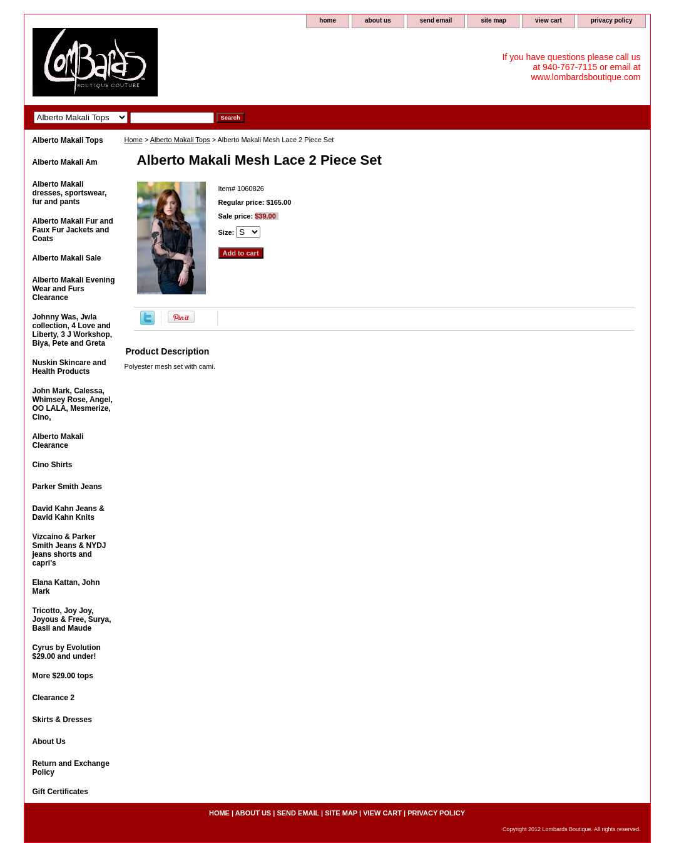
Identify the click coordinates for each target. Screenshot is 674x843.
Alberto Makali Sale (67, 258)
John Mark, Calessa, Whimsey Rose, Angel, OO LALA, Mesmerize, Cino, (73, 404)
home (327, 20)
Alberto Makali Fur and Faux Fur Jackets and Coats (73, 230)
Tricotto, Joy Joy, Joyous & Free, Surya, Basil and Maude (72, 619)
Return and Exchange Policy (71, 768)
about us (378, 20)
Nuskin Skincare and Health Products (69, 367)
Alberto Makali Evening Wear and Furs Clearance (74, 289)
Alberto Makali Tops (180, 139)
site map (493, 20)
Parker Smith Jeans (67, 486)
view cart (548, 20)
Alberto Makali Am (65, 162)
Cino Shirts (53, 464)
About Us (49, 741)
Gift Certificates (60, 791)
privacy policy (612, 20)
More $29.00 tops (63, 675)
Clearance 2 (53, 697)
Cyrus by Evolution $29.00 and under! (67, 652)
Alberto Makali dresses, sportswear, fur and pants (70, 193)
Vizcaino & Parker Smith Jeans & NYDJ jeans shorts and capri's (69, 549)
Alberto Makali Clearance (58, 441)
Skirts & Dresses (62, 719)
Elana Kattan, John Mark (66, 587)
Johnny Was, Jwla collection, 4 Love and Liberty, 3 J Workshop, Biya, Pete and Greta (73, 330)
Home (134, 139)
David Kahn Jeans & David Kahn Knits (69, 513)
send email (436, 20)
